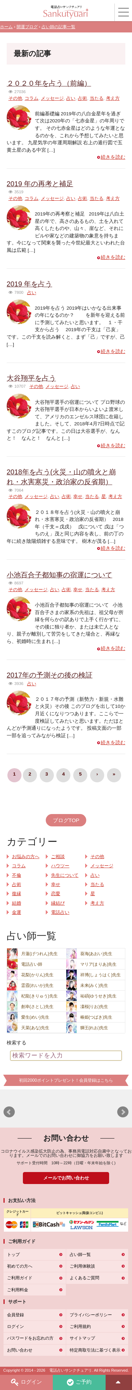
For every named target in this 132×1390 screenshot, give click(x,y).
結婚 (16, 903)
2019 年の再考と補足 (40, 184)
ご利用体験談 (82, 1266)
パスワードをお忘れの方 (30, 1338)
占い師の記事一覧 (58, 26)
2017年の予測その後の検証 (50, 675)
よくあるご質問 (84, 1277)
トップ (13, 1254)
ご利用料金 (17, 1289)
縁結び (58, 903)
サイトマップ (82, 1338)
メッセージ (52, 98)
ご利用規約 (80, 1326)
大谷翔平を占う (31, 378)
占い (70, 98)
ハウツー (60, 865)
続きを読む (113, 157)
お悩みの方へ (25, 856)
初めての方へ (19, 1266)
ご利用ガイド (19, 1277)
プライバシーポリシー (91, 1314)
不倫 (16, 875)
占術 (82, 98)
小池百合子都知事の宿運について (59, 575)
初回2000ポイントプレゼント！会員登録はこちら (66, 1080)
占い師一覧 (80, 1254)
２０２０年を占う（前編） (49, 83)
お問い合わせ (19, 1350)
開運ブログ (27, 26)
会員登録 (15, 1314)
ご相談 (58, 856)
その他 (15, 98)
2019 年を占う (29, 284)
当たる (96, 98)
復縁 (16, 893)
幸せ (77, 496)
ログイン (26, 1382)
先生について (64, 875)
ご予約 (79, 1382)
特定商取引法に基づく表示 (95, 1350)
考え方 (113, 98)
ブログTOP (66, 820)
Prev (9, 1112)
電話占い (60, 912)
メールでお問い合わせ (66, 1177)
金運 (16, 912)
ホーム (6, 26)
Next (122, 1112)
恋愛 (55, 893)
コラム (31, 98)
